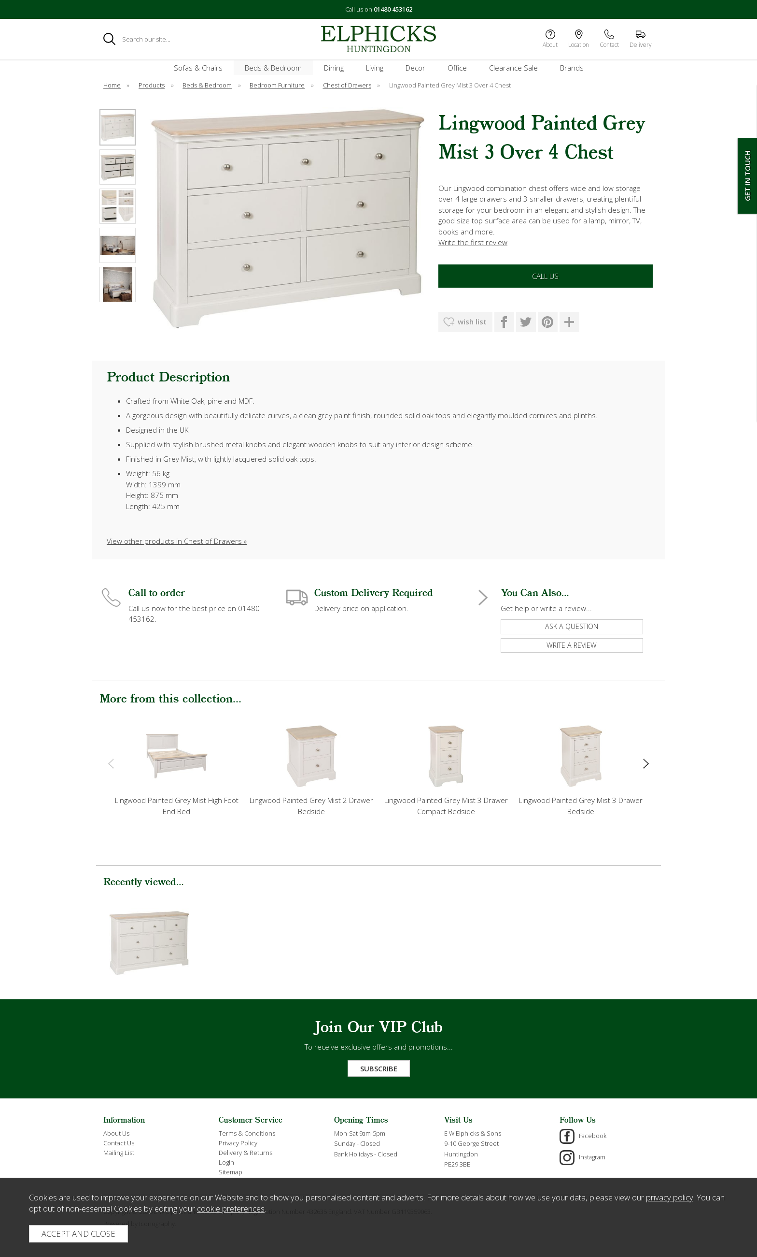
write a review (572, 645)
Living (374, 68)
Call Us (545, 276)
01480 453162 (393, 9)
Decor (415, 68)
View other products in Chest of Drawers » (177, 541)
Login (226, 1162)
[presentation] (110, 763)
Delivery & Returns (245, 1152)
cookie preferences (231, 1208)
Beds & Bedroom (273, 68)
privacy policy (669, 1197)
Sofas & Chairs (198, 68)
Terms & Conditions (247, 1133)
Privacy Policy (238, 1143)
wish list (472, 321)
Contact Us (118, 1143)
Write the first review (472, 242)
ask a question (571, 626)
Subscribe (378, 1068)
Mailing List (118, 1152)
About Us (116, 1133)
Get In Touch (747, 175)
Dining (334, 68)
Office (457, 68)
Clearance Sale (513, 68)
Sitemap (230, 1172)
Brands (572, 68)
